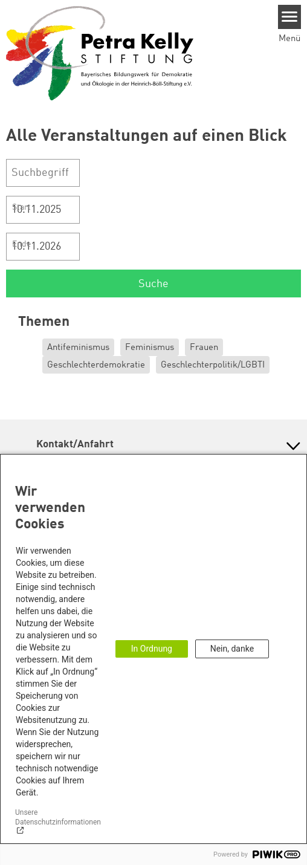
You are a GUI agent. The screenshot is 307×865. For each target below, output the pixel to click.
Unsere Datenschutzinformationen (58, 817)
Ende (21, 244)
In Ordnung (151, 648)
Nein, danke (232, 648)
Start (21, 207)
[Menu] (290, 17)
